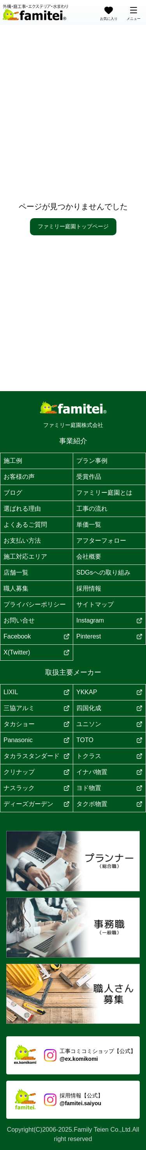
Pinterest (109, 636)
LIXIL (37, 692)
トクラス (109, 756)
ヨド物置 (109, 788)
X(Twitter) (37, 652)
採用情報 (88, 588)
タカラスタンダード (37, 756)
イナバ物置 (109, 772)
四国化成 (109, 708)
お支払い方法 (22, 540)
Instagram (109, 620)
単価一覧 (88, 524)
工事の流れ (91, 508)
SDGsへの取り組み (103, 572)
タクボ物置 (109, 804)
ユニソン (109, 724)
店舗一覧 (16, 572)
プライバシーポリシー (35, 604)
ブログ (13, 492)
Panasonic (37, 740)
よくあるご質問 (25, 524)
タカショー (37, 724)
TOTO (109, 740)
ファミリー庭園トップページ (73, 226)
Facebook (37, 636)
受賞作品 (88, 476)
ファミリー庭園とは (104, 492)
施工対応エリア (25, 556)
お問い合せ (19, 620)
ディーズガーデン (37, 804)
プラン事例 (91, 460)
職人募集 (16, 588)
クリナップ (37, 772)
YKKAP (109, 692)
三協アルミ (37, 708)
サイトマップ (95, 604)
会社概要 (88, 556)
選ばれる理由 (22, 508)
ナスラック (37, 788)
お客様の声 (19, 476)
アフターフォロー (101, 540)
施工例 (13, 460)
